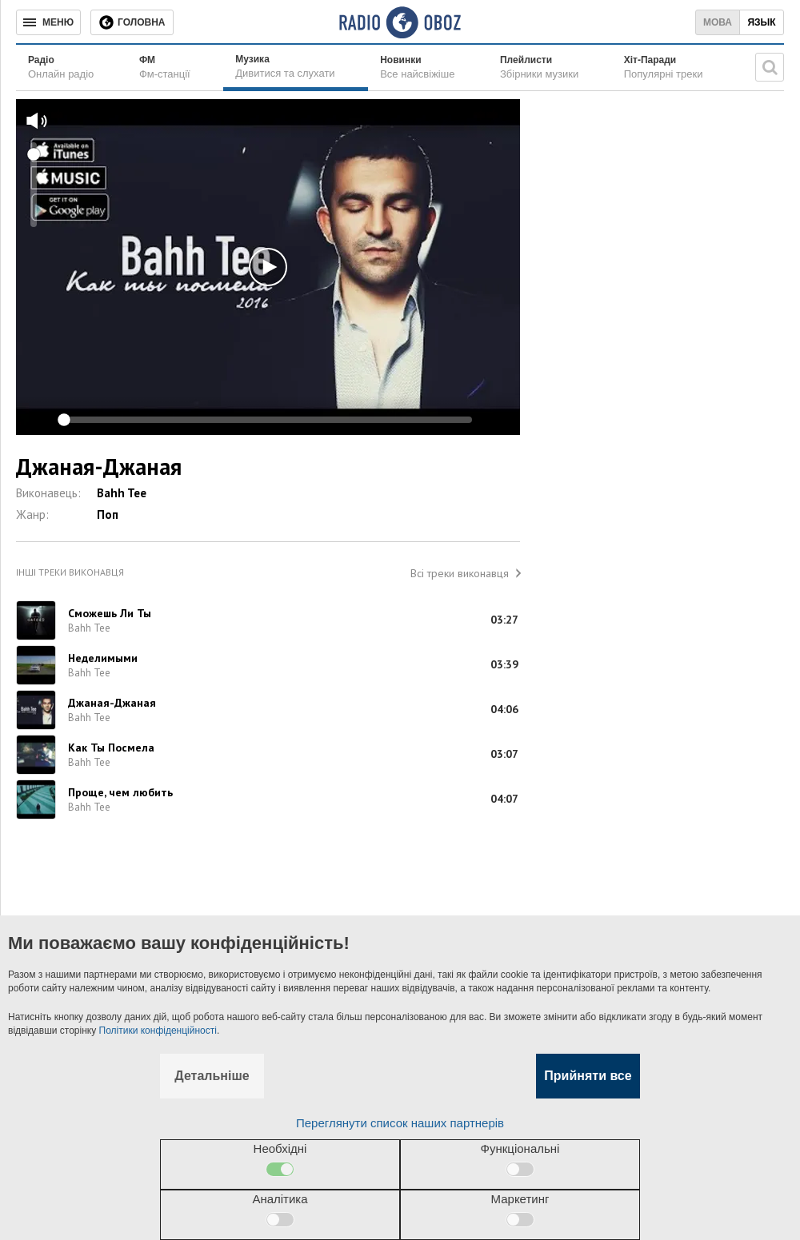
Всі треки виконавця (459, 573)
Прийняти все (587, 1076)
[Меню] (48, 22)
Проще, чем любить (120, 792)
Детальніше (211, 1076)
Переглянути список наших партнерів (400, 1123)
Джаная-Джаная (112, 703)
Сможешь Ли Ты (109, 613)
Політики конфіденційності (158, 1030)
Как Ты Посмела (111, 747)
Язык (761, 22)
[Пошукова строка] (769, 67)
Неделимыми (103, 658)
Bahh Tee (121, 492)
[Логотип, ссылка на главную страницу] (399, 22)
